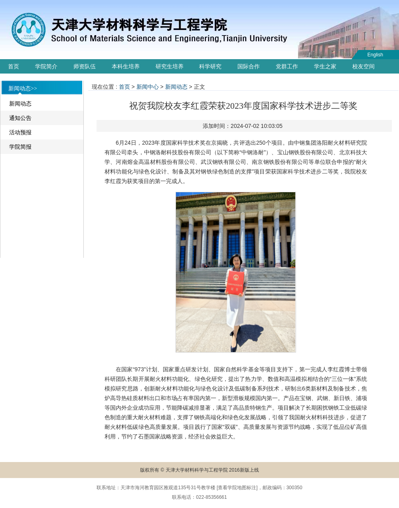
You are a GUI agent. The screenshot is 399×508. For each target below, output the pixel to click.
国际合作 (248, 66)
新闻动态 (20, 103)
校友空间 (363, 66)
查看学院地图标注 (237, 487)
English (375, 55)
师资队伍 (84, 66)
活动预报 (20, 132)
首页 (13, 66)
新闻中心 (147, 87)
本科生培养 (126, 66)
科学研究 (210, 66)
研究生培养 (170, 66)
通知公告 (20, 118)
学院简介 (46, 66)
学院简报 (20, 146)
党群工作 (287, 66)
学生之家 (325, 66)
